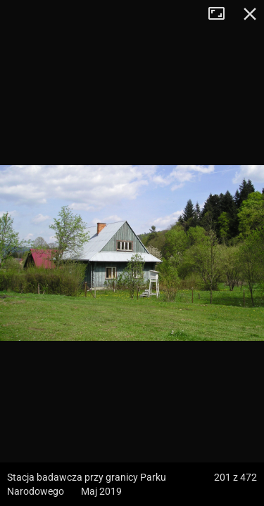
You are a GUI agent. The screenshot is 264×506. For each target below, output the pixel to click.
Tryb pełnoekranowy (222, 14)
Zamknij (250, 14)
